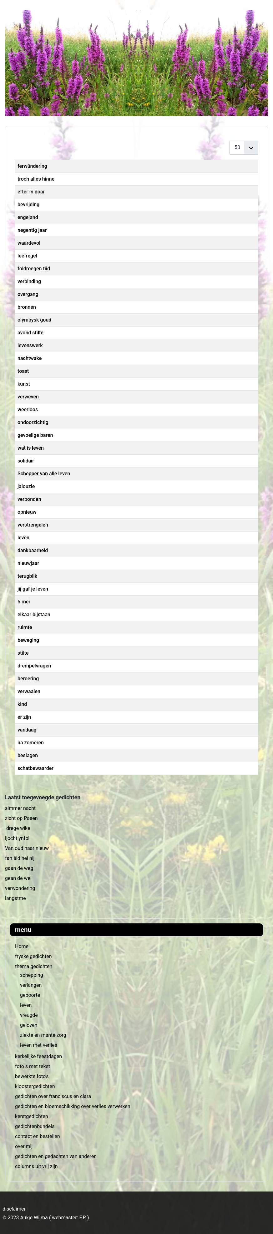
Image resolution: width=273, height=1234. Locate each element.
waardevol (29, 243)
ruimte (25, 627)
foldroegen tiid (34, 269)
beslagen (28, 755)
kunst (24, 384)
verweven (28, 397)
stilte (23, 653)
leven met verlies (38, 1045)
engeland (28, 217)
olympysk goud (34, 320)
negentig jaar (32, 230)
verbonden (29, 499)
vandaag (27, 730)
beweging (28, 640)
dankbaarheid (33, 550)
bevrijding (28, 204)
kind (22, 704)
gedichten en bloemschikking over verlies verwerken (72, 1106)
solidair (26, 461)
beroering (28, 679)
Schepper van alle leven (44, 474)
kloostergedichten (35, 1086)
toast (23, 371)
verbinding (29, 281)
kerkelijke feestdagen (38, 1056)
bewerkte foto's (31, 1076)
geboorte (30, 995)
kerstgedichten (31, 1116)
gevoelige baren (35, 435)
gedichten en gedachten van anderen (56, 1156)
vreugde (29, 1015)
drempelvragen (34, 666)
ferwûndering (32, 166)
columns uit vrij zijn (36, 1166)
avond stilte (30, 333)
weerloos (28, 409)
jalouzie (26, 486)
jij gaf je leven (33, 589)
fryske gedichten (33, 956)
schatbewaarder (35, 768)
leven (26, 1005)
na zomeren (31, 743)
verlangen (31, 985)
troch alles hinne (36, 179)
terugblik (27, 576)
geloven (28, 1025)
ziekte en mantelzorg (43, 1035)
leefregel (27, 256)
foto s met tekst (32, 1066)
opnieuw (27, 512)
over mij (24, 1146)
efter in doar (31, 192)
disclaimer (14, 1209)
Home (21, 946)
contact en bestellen (37, 1136)
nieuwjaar (28, 563)
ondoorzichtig (33, 422)
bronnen (27, 307)
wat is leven (31, 448)
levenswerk (30, 345)
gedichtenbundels (34, 1126)
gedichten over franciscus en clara (53, 1096)
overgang (28, 294)
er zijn (24, 717)
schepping (31, 975)
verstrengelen (33, 525)
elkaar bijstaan (34, 614)
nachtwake (30, 358)
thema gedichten (33, 966)
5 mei (24, 602)
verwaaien (29, 691)
